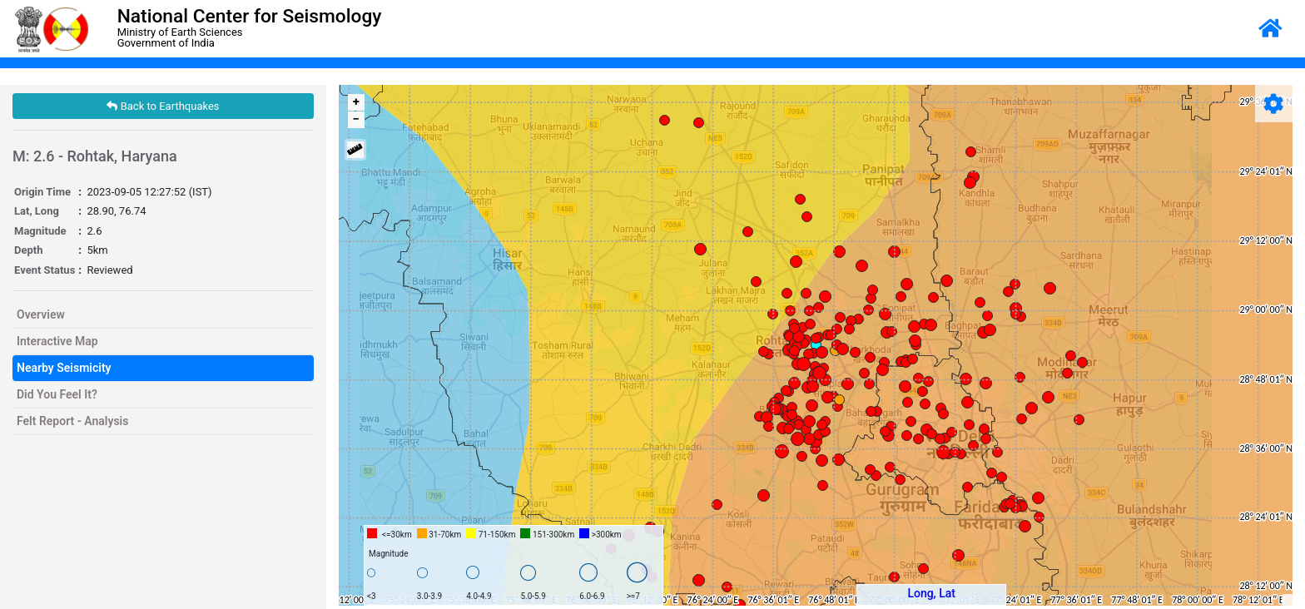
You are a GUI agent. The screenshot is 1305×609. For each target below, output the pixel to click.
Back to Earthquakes (163, 106)
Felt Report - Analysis (72, 421)
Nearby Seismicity (64, 367)
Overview (41, 314)
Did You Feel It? (57, 394)
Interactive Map (57, 341)
